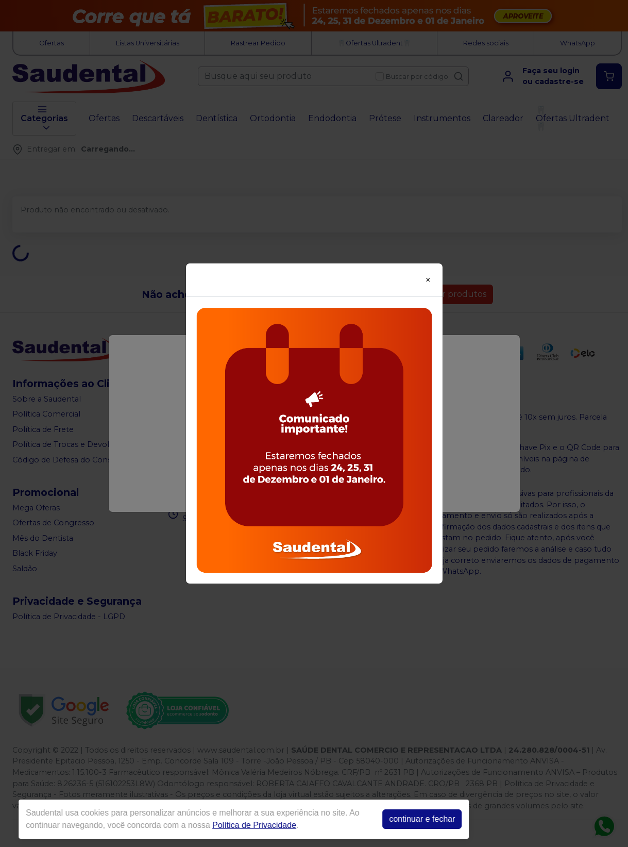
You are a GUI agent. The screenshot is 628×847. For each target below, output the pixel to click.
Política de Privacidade (241, 825)
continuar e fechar (409, 819)
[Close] (428, 280)
